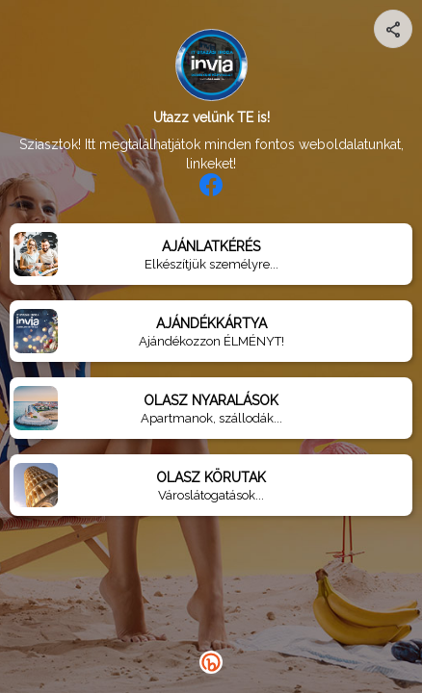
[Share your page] (393, 29)
